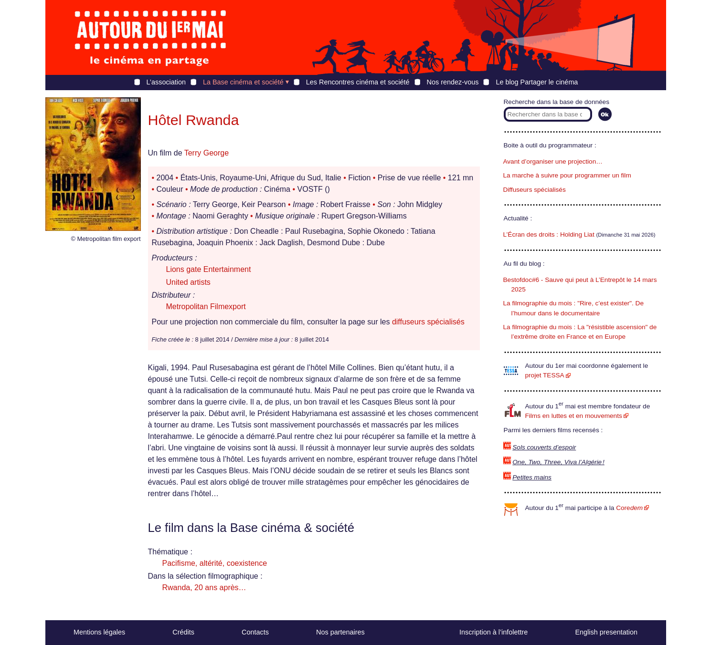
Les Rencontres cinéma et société (358, 82)
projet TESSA (544, 375)
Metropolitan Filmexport (206, 306)
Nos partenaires (340, 632)
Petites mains (532, 477)
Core (629, 507)
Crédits (183, 632)
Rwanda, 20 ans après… (204, 587)
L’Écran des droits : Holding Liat (548, 234)
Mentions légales (99, 632)
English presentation (606, 632)
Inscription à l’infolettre (493, 632)
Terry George (206, 153)
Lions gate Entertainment (208, 269)
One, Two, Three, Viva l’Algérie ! (558, 462)
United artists (188, 282)
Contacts (255, 632)
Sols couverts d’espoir (544, 447)
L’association (166, 82)
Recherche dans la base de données (556, 101)
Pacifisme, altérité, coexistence (214, 563)
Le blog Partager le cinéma (537, 82)
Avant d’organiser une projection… (553, 161)
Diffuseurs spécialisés (534, 189)
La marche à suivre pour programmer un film (567, 175)
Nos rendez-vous (453, 82)
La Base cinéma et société (243, 82)
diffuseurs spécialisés (428, 322)
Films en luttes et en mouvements (573, 415)
